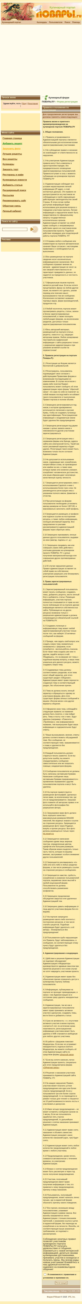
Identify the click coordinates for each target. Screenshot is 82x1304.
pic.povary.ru (48, 834)
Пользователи (56, 22)
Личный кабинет (12, 211)
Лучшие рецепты (12, 153)
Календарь (42, 22)
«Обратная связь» (51, 1067)
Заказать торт (10, 169)
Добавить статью (13, 185)
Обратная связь (12, 205)
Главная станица (12, 138)
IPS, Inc (71, 1297)
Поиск (67, 22)
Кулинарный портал (11, 22)
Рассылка (8, 195)
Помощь (76, 22)
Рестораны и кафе (13, 174)
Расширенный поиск (14, 190)
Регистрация (33, 104)
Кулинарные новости (15, 179)
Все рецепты (10, 159)
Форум (50, 1297)
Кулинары (8, 164)
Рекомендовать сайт (14, 200)
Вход (24, 104)
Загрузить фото (11, 148)
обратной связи (67, 1054)
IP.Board (56, 1297)
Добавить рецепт (12, 143)
